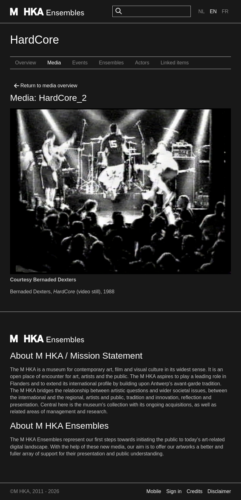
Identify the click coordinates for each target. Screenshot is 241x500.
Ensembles (111, 62)
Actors (142, 62)
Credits (195, 491)
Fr (225, 11)
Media (54, 62)
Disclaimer (219, 491)
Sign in (174, 491)
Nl (201, 11)
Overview (25, 62)
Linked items (175, 62)
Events (80, 62)
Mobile (154, 491)
